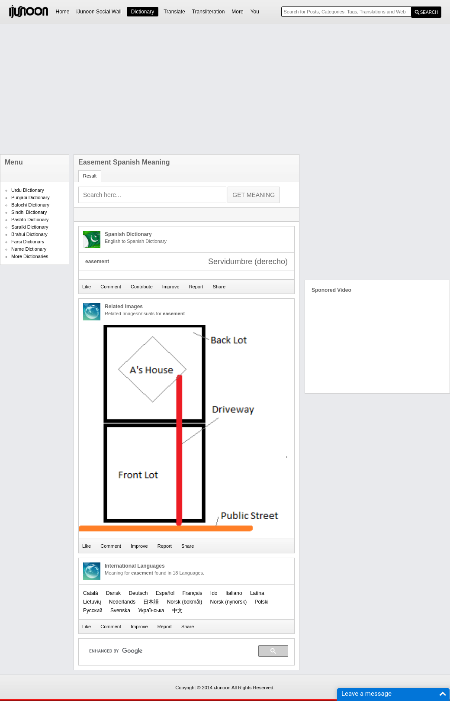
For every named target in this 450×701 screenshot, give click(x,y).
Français (192, 593)
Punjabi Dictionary (30, 197)
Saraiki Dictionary (29, 226)
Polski (262, 602)
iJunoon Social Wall (99, 12)
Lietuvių (92, 602)
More (237, 12)
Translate (174, 12)
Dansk (113, 593)
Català (90, 593)
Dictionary (142, 12)
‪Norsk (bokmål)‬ (184, 602)
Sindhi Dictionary (29, 212)
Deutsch (138, 593)
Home (63, 12)
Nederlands (122, 602)
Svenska (120, 610)
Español (165, 593)
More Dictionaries (29, 256)
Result (89, 175)
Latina (257, 593)
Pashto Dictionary (29, 219)
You (255, 12)
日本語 (151, 602)
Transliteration (208, 12)
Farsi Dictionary (27, 241)
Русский (93, 610)
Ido (214, 593)
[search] (167, 651)
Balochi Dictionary (30, 204)
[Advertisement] (136, 89)
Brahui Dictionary (29, 234)
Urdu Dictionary (27, 190)
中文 (177, 610)
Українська (151, 610)
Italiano (233, 593)
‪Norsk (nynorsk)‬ (228, 602)
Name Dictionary (28, 249)
